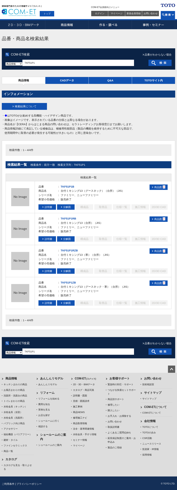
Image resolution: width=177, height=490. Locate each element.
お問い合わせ (151, 13)
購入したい (113, 410)
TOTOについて (150, 427)
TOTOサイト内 (153, 80)
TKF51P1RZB (69, 250)
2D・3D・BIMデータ (23, 24)
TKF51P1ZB (68, 282)
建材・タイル (11, 440)
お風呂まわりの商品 (14, 390)
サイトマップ (152, 392)
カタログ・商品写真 (83, 390)
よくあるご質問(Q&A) (119, 432)
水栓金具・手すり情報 (84, 434)
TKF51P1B (67, 186)
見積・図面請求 (81, 401)
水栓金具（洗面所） (14, 417)
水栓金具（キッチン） (15, 406)
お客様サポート (119, 378)
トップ (47, 13)
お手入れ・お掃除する (119, 416)
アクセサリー (11, 428)
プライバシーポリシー (29, 483)
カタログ (11, 459)
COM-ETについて (155, 406)
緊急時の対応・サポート (120, 384)
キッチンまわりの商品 (15, 384)
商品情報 (66, 24)
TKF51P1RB (68, 218)
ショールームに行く (48, 420)
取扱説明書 (113, 427)
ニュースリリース (151, 443)
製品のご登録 (115, 447)
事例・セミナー (153, 24)
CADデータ (67, 80)
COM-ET (85, 378)
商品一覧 (8, 451)
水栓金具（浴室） (13, 412)
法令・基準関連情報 (83, 428)
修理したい (113, 404)
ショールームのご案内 (50, 445)
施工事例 (77, 406)
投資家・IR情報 (150, 449)
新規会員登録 (134, 13)
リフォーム (47, 392)
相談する (43, 426)
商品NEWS (79, 412)
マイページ (116, 13)
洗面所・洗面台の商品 (15, 395)
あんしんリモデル (51, 378)
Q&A (110, 80)
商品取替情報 (80, 423)
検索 (168, 15)
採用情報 (147, 454)
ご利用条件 (8, 483)
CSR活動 (147, 438)
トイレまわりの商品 (14, 401)
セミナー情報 (80, 440)
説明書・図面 (80, 395)
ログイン (99, 13)
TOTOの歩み (149, 432)
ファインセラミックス (15, 445)
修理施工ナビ (80, 417)
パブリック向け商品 (14, 423)
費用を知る (44, 404)
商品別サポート (116, 399)
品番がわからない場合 (158, 54)
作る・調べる (110, 24)
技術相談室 (148, 384)
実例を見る (44, 409)
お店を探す (44, 415)
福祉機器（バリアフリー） (18, 434)
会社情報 (150, 421)
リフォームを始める (48, 398)
